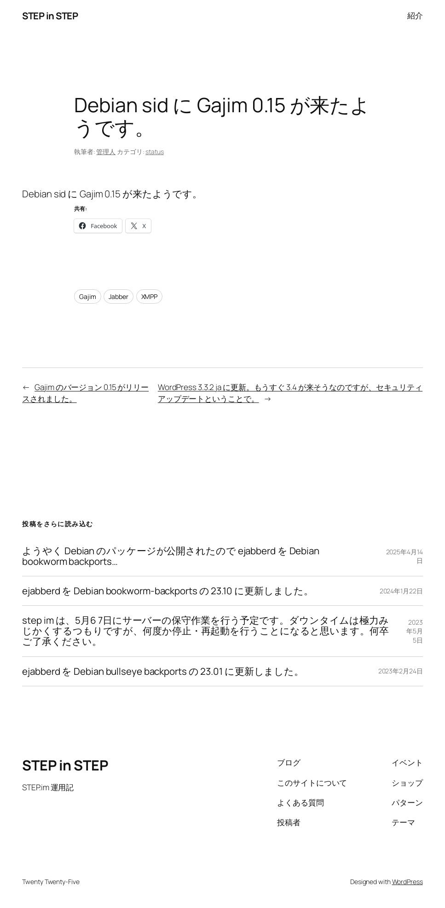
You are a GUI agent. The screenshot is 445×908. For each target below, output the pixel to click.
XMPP (149, 296)
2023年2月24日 (400, 671)
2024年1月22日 (401, 590)
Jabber (118, 296)
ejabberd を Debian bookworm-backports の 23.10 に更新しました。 (167, 591)
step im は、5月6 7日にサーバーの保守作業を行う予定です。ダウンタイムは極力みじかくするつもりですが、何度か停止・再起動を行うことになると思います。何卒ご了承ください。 (205, 631)
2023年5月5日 (414, 631)
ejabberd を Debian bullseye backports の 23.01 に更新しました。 (163, 671)
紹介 (415, 15)
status (154, 151)
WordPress (407, 881)
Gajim (87, 296)
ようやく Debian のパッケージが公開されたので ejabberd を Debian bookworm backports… (170, 556)
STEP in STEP (50, 15)
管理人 (106, 151)
